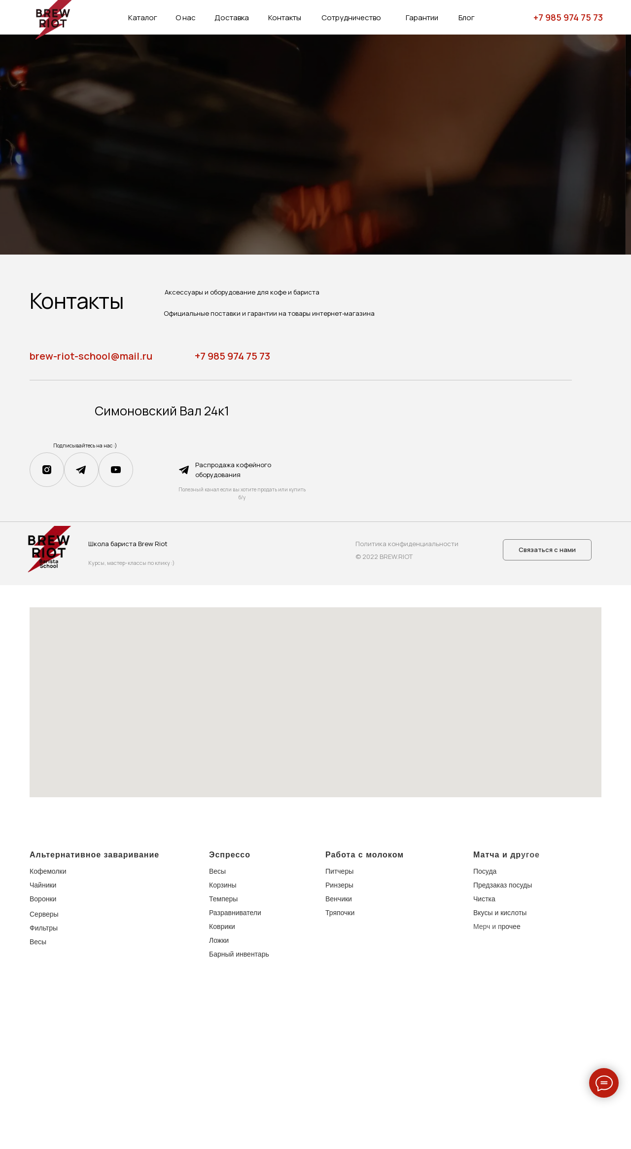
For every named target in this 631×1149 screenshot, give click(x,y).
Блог (466, 17)
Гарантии (422, 17)
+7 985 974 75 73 (568, 17)
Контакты (284, 17)
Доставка (231, 17)
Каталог (142, 17)
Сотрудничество (351, 17)
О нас (185, 17)
